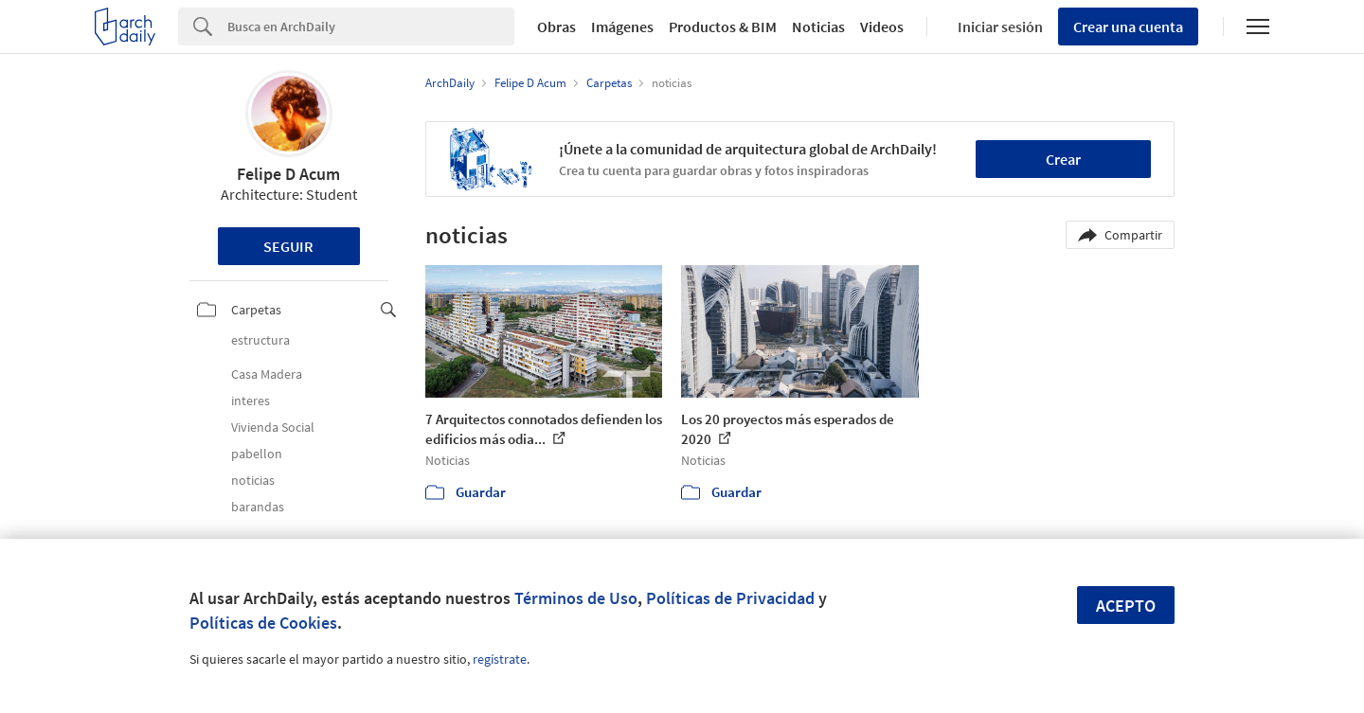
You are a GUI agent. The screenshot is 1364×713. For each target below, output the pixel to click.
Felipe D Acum (288, 174)
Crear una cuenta (1128, 26)
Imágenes (622, 26)
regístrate (500, 659)
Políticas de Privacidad (730, 598)
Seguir (288, 246)
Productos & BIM (723, 26)
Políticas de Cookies (263, 622)
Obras (556, 26)
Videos (882, 26)
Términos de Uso (575, 598)
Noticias (818, 26)
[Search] (370, 26)
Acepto (1126, 605)
